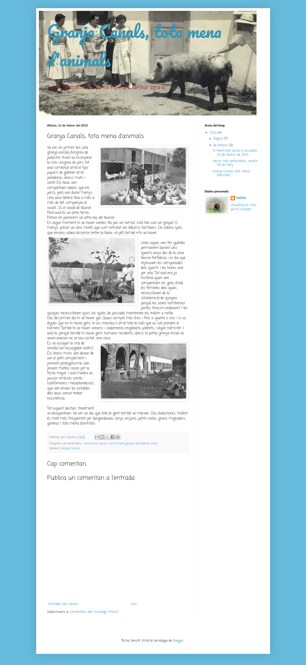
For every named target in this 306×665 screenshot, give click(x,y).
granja (129, 443)
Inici (134, 604)
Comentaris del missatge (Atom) (94, 612)
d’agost (219, 138)
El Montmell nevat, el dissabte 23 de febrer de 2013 (235, 152)
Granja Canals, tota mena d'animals (231, 173)
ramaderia (142, 443)
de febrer (221, 145)
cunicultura (116, 443)
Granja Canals (70, 448)
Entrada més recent (63, 604)
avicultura (90, 443)
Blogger (178, 640)
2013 (214, 133)
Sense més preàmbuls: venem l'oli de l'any (235, 163)
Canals (103, 443)
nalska (241, 198)
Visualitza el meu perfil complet (243, 207)
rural (153, 443)
